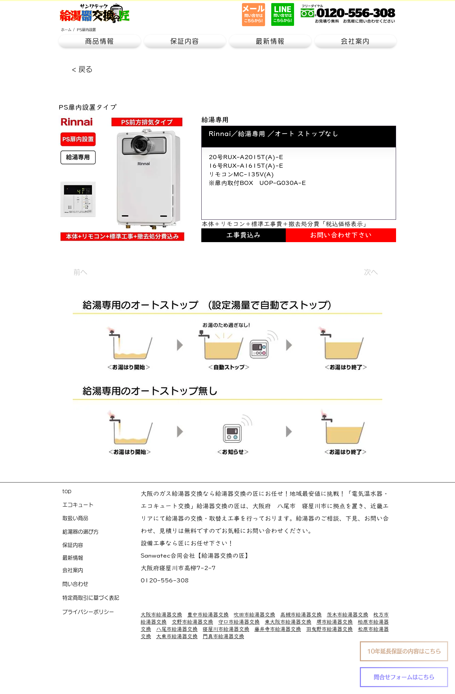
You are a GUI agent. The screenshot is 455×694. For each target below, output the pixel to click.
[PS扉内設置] (86, 29)
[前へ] (96, 272)
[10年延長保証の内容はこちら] (404, 651)
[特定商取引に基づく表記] (101, 598)
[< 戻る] (94, 69)
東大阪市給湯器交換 (288, 621)
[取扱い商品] (101, 518)
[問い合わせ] (101, 584)
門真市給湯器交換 (223, 636)
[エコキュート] (101, 505)
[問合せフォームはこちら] (404, 677)
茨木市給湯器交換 (347, 614)
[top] (101, 491)
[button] (100, 41)
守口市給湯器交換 (239, 621)
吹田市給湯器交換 (254, 614)
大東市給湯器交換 (177, 636)
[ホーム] (66, 29)
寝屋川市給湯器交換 (226, 629)
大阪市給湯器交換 (161, 614)
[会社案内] (101, 570)
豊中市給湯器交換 (208, 614)
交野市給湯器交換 (192, 621)
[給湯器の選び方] (101, 532)
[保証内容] (101, 545)
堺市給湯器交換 (334, 621)
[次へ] (360, 272)
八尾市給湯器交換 (177, 629)
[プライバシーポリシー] (101, 612)
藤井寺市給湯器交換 (277, 629)
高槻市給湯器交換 (301, 614)
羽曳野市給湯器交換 (329, 629)
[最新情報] (101, 558)
